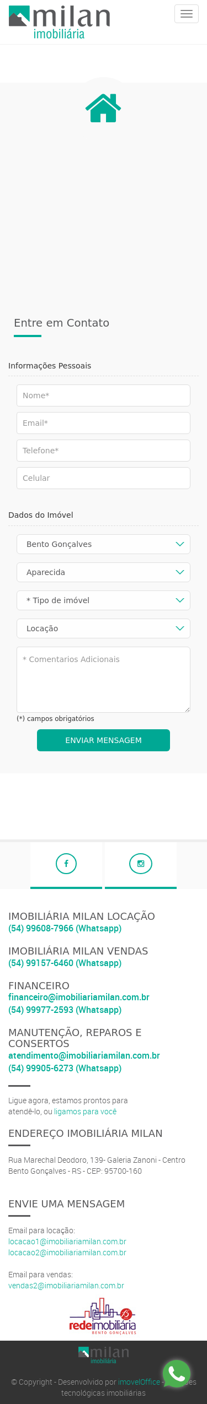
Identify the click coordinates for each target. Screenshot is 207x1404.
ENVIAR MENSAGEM (103, 740)
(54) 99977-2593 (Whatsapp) (64, 1010)
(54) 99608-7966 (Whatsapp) (64, 928)
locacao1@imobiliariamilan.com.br (67, 1241)
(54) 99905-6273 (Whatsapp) (64, 1068)
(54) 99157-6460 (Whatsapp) (64, 963)
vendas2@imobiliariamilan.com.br (66, 1285)
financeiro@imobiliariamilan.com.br (79, 997)
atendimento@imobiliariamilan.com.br (84, 1055)
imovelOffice (139, 1381)
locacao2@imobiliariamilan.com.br (67, 1252)
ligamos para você (85, 1111)
